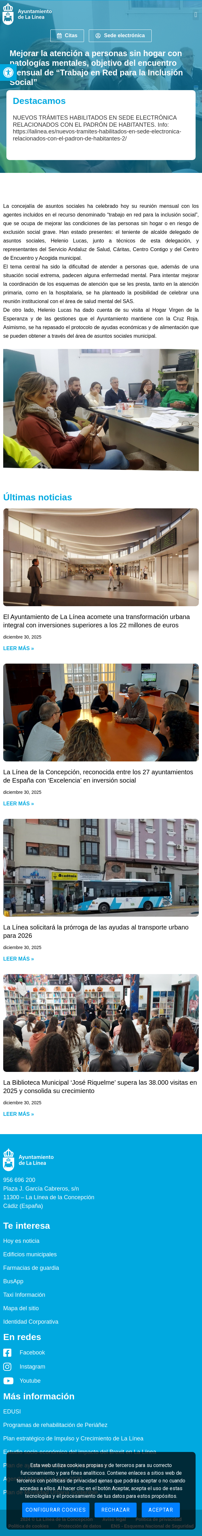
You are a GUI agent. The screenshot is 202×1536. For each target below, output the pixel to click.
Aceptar (160, 1510)
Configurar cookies (56, 1510)
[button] (8, 72)
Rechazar (115, 1510)
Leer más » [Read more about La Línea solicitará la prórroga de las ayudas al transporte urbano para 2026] (18, 959)
